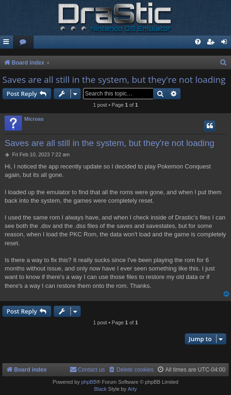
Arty (132, 389)
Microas (34, 119)
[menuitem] (23, 42)
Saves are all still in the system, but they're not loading (113, 79)
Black (100, 389)
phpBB (89, 382)
